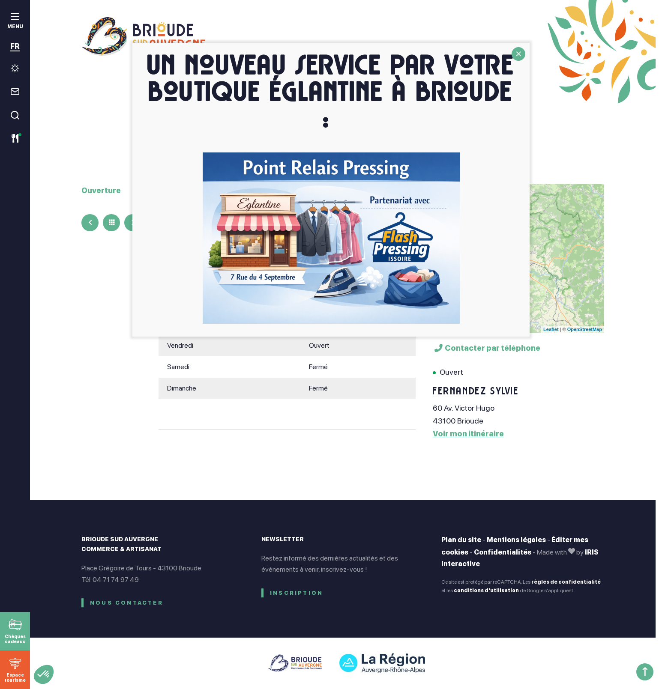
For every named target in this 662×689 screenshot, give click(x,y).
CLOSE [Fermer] (518, 54)
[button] (43, 674)
